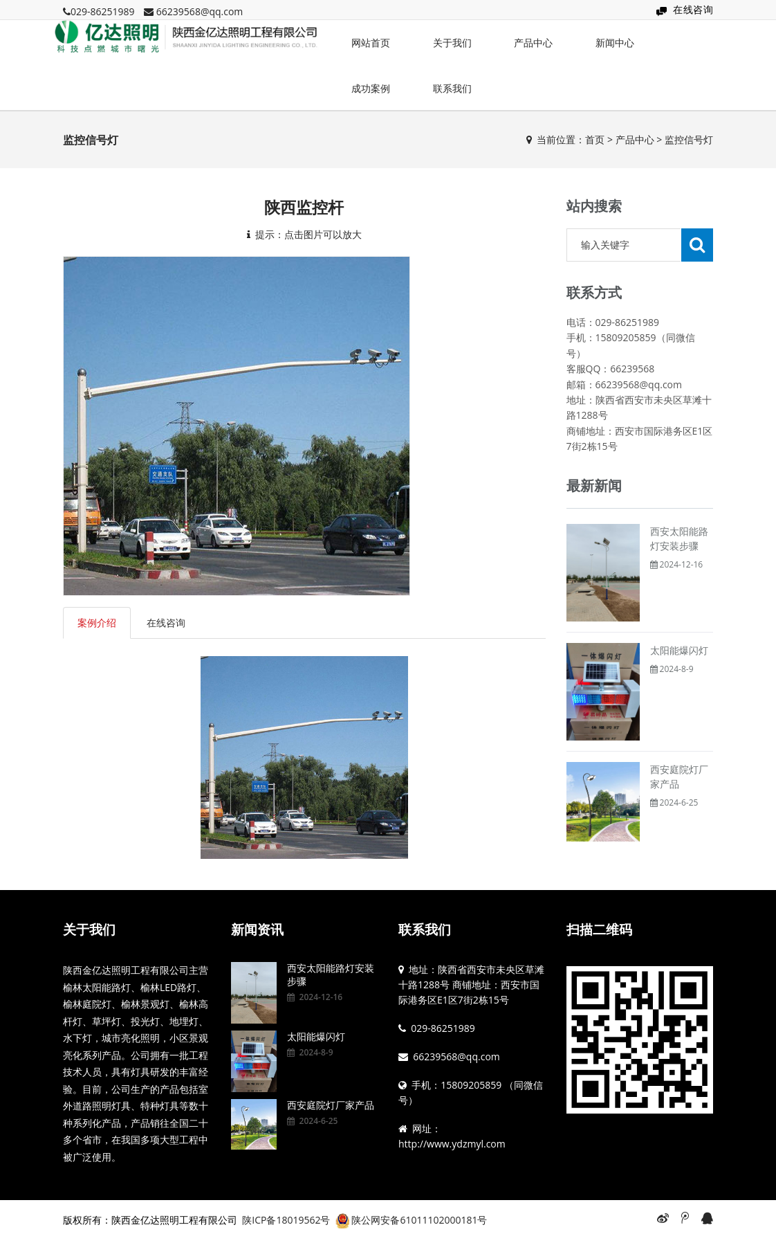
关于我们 (452, 42)
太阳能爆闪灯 (679, 650)
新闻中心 (614, 42)
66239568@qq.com (199, 11)
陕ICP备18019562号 (286, 1219)
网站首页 (370, 42)
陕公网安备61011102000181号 (419, 1219)
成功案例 (370, 88)
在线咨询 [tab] (166, 622)
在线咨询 (693, 9)
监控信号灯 (689, 139)
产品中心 (533, 42)
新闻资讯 (257, 929)
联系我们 (452, 88)
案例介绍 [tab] (96, 622)
